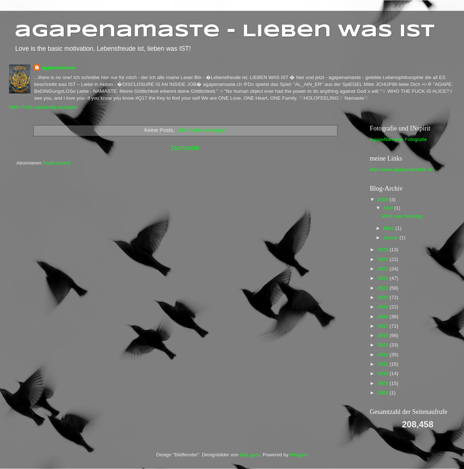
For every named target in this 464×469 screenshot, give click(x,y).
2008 (383, 392)
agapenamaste (58, 67)
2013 (383, 345)
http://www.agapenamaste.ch (401, 169)
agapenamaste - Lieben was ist (224, 31)
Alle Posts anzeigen (201, 130)
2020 (383, 297)
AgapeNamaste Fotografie (398, 139)
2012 (383, 354)
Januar (391, 237)
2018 (383, 316)
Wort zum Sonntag (402, 216)
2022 (383, 278)
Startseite (184, 148)
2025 (383, 249)
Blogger (298, 454)
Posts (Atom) (57, 163)
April (388, 208)
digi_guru (250, 454)
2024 (383, 259)
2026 (383, 199)
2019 (383, 307)
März (389, 228)
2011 (383, 364)
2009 (383, 383)
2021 (383, 288)
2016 (383, 335)
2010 (383, 373)
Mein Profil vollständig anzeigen (43, 107)
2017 (383, 326)
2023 (383, 268)
